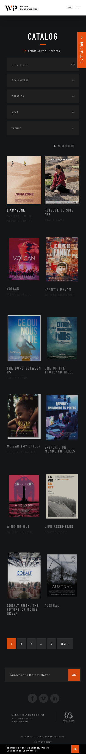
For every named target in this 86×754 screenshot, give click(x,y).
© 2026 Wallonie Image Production (43, 736)
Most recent (66, 146)
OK (75, 749)
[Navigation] (78, 7)
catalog (43, 36)
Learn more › (30, 750)
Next (65, 643)
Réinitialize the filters (42, 51)
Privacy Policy (43, 742)
